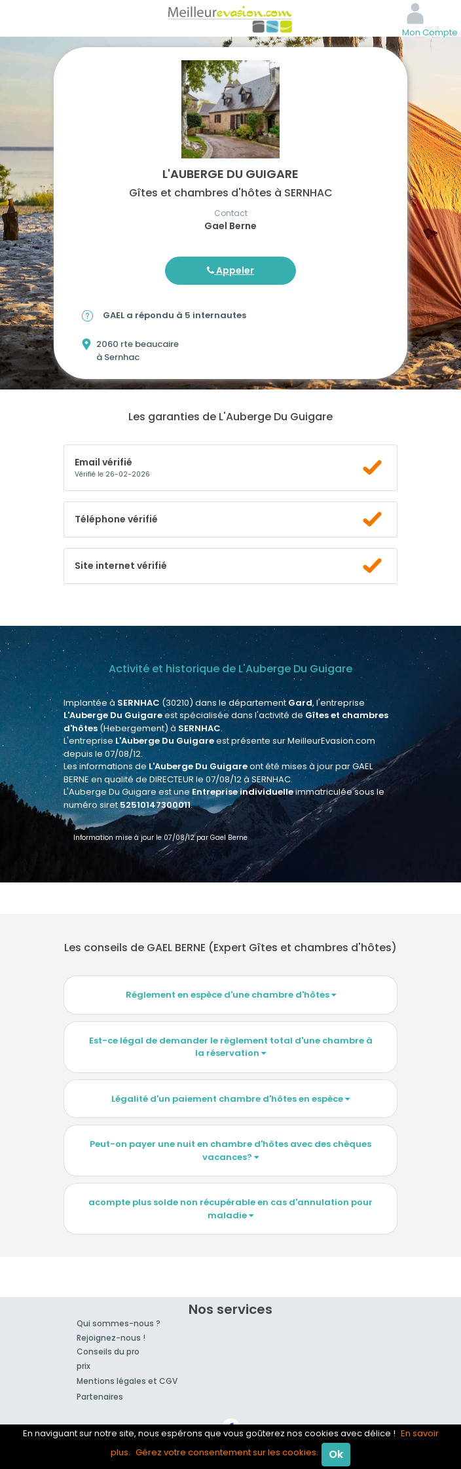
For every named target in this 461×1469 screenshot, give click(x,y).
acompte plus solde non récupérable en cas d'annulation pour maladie (230, 1209)
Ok (336, 1454)
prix (83, 1365)
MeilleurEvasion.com (230, 18)
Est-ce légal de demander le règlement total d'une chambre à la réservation (231, 1047)
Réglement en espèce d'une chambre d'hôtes (231, 994)
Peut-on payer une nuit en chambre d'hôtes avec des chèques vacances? (230, 1150)
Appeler (230, 270)
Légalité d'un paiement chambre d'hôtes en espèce (230, 1099)
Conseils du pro (108, 1351)
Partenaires (100, 1396)
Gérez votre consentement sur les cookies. (227, 1452)
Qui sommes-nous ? (118, 1323)
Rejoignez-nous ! (111, 1337)
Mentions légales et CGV (127, 1381)
